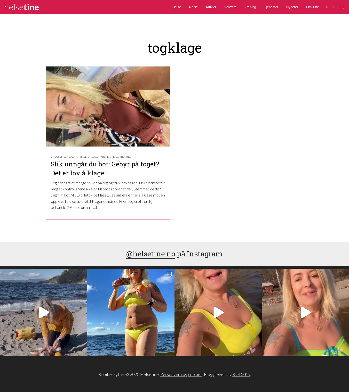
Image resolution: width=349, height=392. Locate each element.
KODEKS (241, 374)
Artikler (211, 7)
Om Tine (312, 7)
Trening (250, 7)
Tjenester (271, 7)
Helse (176, 7)
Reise (193, 7)
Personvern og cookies (181, 374)
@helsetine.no (150, 253)
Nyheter (292, 7)
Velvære (230, 7)
